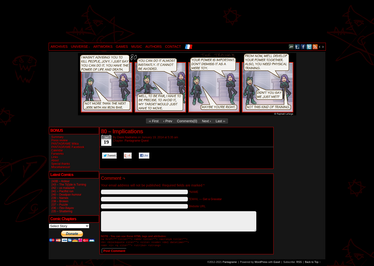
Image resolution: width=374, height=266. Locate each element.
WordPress (261, 263)
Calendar (57, 150)
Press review (59, 140)
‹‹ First (153, 121)
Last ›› (220, 121)
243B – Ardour (60, 181)
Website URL (197, 206)
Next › (206, 121)
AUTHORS (153, 46)
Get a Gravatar (212, 199)
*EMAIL (205, 199)
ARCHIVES (59, 46)
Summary (57, 137)
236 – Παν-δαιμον (62, 208)
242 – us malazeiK (63, 188)
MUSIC (136, 46)
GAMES (122, 46)
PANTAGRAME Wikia (65, 143)
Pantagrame (130, 22)
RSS (315, 47)
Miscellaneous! (60, 167)
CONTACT (173, 46)
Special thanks (60, 163)
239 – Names (59, 198)
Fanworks (57, 153)
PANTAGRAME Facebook (67, 147)
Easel (277, 263)
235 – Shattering (61, 211)
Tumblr (297, 47)
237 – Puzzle (59, 204)
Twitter (309, 47)
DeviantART (291, 47)
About (55, 160)
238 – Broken (59, 201)
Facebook (303, 47)
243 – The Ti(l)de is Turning (68, 184)
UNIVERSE (80, 47)
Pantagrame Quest (137, 140)
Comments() (187, 121)
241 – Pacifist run (62, 191)
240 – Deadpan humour (66, 194)
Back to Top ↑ (313, 263)
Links (54, 157)
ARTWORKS (103, 46)
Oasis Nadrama (127, 137)
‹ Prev (167, 121)
